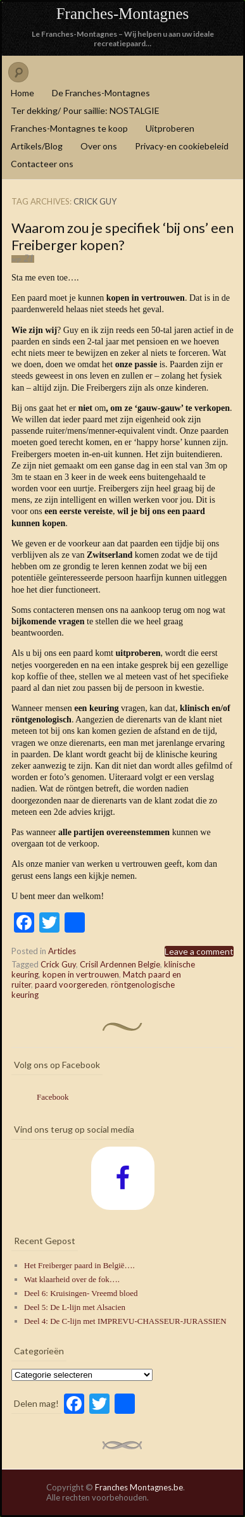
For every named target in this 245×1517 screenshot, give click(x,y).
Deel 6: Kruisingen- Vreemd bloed (81, 1293)
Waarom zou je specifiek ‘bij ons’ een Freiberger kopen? (122, 236)
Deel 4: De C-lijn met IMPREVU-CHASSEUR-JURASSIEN (125, 1321)
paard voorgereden (71, 984)
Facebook (53, 1097)
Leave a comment (199, 951)
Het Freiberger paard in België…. (79, 1265)
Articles (62, 951)
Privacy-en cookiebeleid (182, 146)
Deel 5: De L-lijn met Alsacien (74, 1307)
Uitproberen (170, 128)
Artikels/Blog (37, 146)
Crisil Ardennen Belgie (120, 964)
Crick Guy (58, 964)
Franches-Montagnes (122, 13)
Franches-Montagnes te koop (69, 128)
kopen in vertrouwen (80, 974)
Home (22, 92)
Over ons (98, 146)
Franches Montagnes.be (139, 1487)
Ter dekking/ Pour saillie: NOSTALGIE (85, 110)
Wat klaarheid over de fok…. (72, 1279)
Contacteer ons (42, 163)
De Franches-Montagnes (101, 92)
